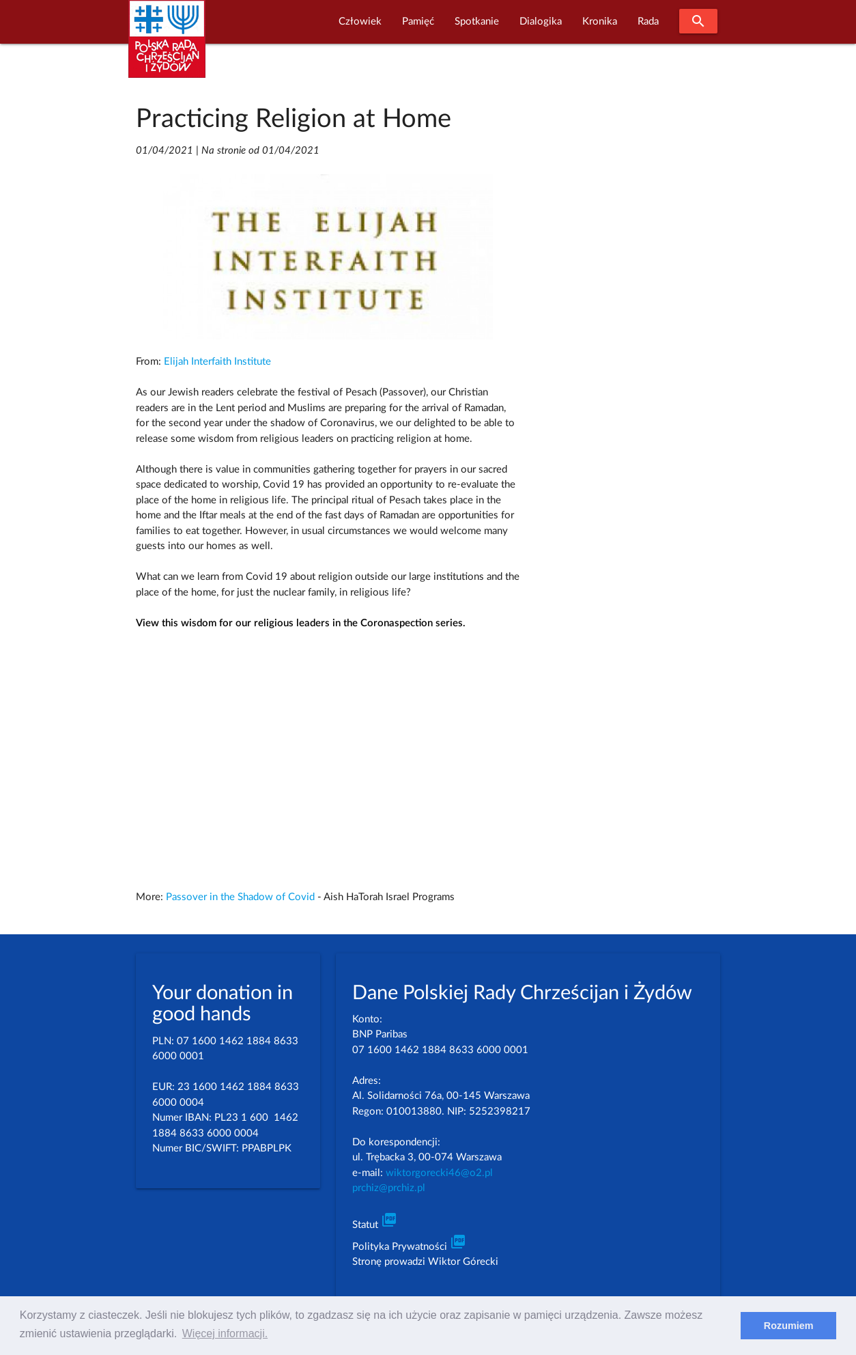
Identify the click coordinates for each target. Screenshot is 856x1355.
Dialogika (540, 21)
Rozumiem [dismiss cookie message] (789, 1325)
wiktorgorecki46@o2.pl (439, 1173)
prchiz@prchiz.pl (388, 1188)
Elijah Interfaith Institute (217, 362)
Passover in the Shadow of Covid (240, 897)
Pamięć (418, 21)
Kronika (599, 21)
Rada (648, 21)
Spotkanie (477, 21)
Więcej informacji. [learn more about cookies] (225, 1333)
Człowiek (360, 21)
